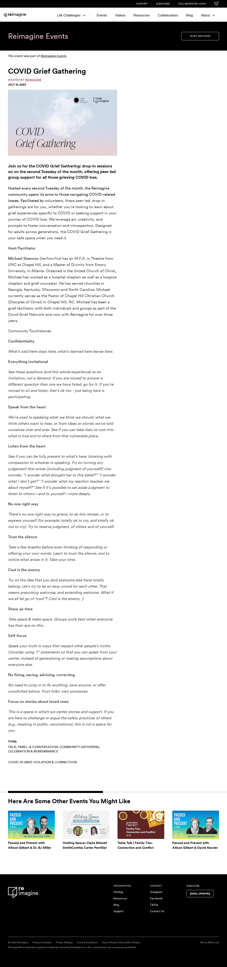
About (208, 15)
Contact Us (157, 911)
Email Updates (200, 893)
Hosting (118, 892)
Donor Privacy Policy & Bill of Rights (121, 942)
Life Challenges (71, 15)
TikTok (154, 904)
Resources (142, 15)
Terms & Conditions (87, 942)
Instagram (156, 892)
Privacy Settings (64, 942)
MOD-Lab (213, 942)
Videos (120, 15)
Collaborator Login (192, 3)
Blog (189, 15)
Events (102, 15)
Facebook (156, 898)
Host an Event (200, 36)
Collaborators (168, 15)
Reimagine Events (53, 56)
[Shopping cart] (216, 3)
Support (142, 3)
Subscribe (163, 3)
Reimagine (33, 80)
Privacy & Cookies (42, 942)
